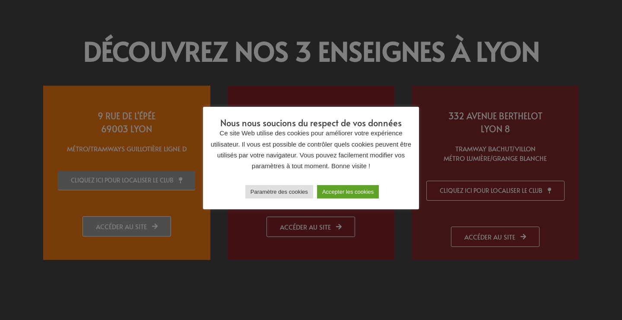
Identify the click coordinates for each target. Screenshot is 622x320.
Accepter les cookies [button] (348, 192)
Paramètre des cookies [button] (279, 192)
